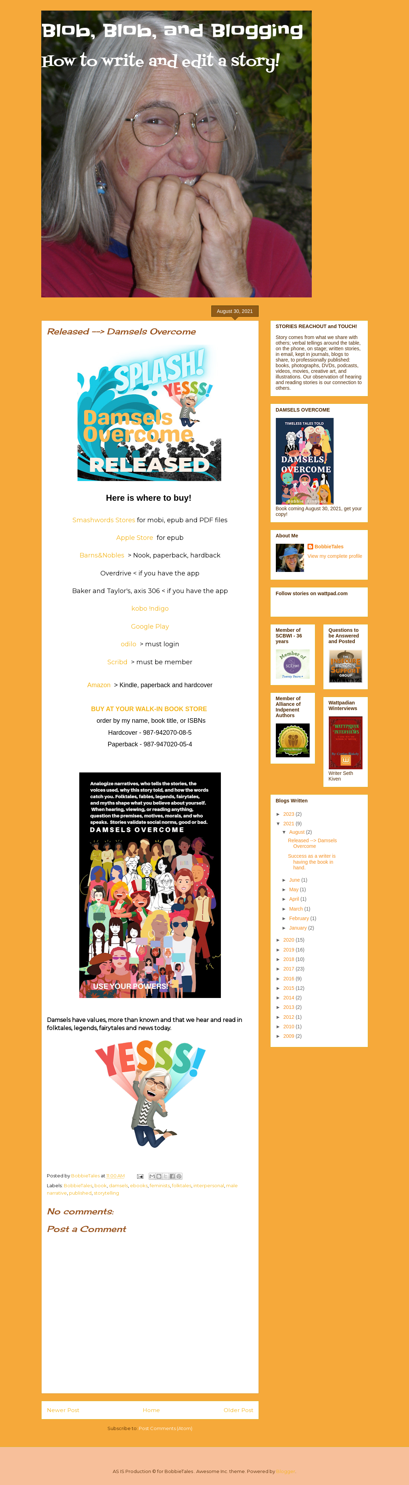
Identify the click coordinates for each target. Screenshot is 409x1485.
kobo (139, 608)
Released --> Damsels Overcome (312, 843)
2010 (289, 1026)
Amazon (99, 685)
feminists (160, 1185)
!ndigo (159, 608)
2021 (289, 823)
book (100, 1185)
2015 (289, 988)
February (299, 918)
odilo (128, 644)
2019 (289, 950)
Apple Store (135, 538)
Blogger (285, 1471)
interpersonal (208, 1185)
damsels (118, 1185)
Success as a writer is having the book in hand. (311, 862)
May (294, 889)
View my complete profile (335, 556)
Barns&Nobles (102, 555)
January (298, 928)
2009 (289, 1036)
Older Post (238, 1410)
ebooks (139, 1185)
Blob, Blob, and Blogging (172, 30)
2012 (289, 1017)
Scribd (117, 662)
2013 (289, 1007)
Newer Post (63, 1410)
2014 (289, 997)
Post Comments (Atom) (165, 1428)
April (294, 899)
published (80, 1193)
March (296, 909)
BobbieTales (78, 1185)
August (297, 832)
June (295, 880)
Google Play (150, 626)
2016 (289, 978)
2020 (289, 940)
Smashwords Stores (104, 520)
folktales (181, 1185)
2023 (289, 814)
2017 (289, 969)
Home (151, 1410)
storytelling (106, 1193)
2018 (289, 959)
